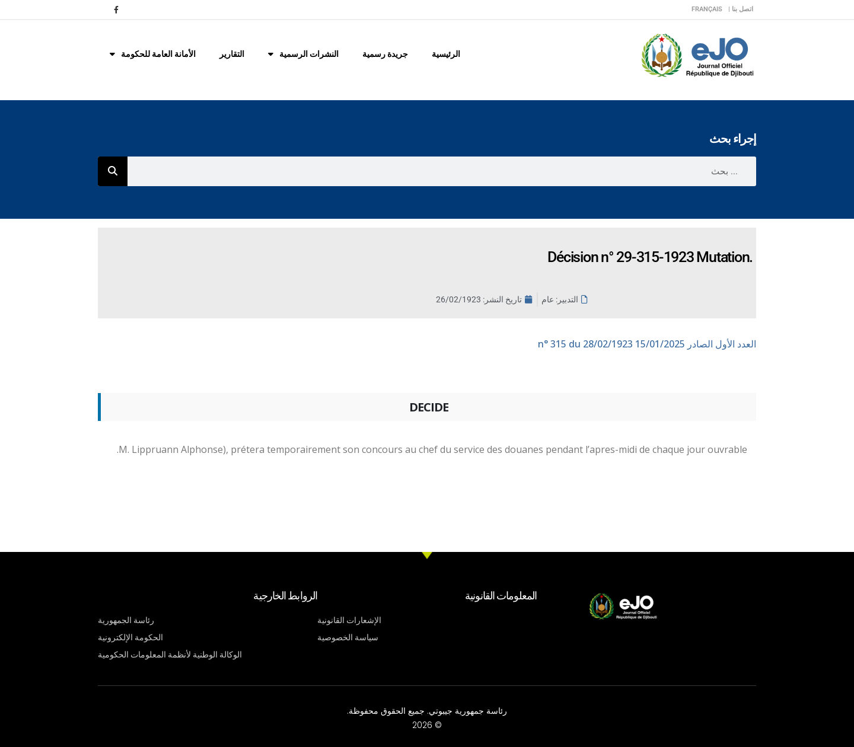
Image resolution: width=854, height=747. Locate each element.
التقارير (231, 54)
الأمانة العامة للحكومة (153, 54)
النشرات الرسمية (303, 54)
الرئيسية (446, 54)
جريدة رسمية (385, 54)
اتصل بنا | (740, 9)
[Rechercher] (113, 171)
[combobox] (442, 171)
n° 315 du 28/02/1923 (647, 343)
